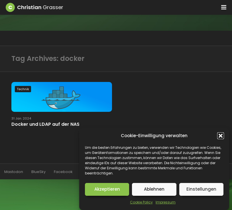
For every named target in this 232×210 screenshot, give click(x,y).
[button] (220, 136)
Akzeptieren (107, 189)
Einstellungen (201, 189)
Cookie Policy (141, 202)
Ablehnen (154, 189)
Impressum (166, 202)
